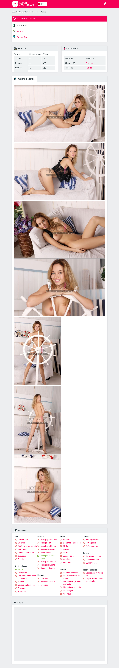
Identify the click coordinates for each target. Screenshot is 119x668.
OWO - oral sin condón (27, 546)
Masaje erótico (47, 543)
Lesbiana (44, 585)
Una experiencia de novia (71, 577)
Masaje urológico (48, 546)
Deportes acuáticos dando (94, 574)
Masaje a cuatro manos (47, 557)
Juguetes (22, 556)
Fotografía (22, 573)
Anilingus (67, 594)
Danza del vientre (47, 581)
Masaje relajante (47, 565)
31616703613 (23, 25)
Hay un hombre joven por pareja (27, 577)
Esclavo (66, 549)
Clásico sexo (23, 539)
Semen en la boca (93, 556)
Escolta (21, 569)
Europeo (89, 63)
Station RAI (20, 36)
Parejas (21, 581)
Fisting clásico (92, 539)
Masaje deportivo (48, 561)
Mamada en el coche (72, 587)
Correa (66, 552)
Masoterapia (45, 552)
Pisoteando (68, 562)
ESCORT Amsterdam (20, 12)
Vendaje (66, 559)
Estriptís (44, 578)
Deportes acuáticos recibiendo (94, 579)
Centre (18, 31)
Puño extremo (92, 546)
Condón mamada (70, 573)
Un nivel (21, 543)
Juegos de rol (69, 556)
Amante (66, 539)
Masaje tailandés (47, 549)
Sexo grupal (23, 549)
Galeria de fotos (24, 78)
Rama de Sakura (47, 568)
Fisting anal (91, 543)
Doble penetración (26, 552)
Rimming (22, 591)
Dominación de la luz (72, 543)
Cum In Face (91, 563)
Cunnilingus (68, 590)
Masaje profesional (48, 539)
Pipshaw (21, 588)
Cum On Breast (92, 559)
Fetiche (21, 559)
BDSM (65, 546)
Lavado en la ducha (26, 585)
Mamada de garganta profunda (72, 582)
